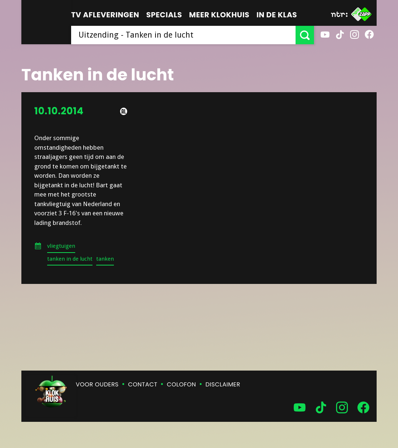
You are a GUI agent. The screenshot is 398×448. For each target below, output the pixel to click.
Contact (142, 384)
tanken (105, 259)
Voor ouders (97, 384)
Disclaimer (223, 384)
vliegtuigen (61, 246)
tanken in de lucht (69, 259)
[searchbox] (183, 35)
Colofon (181, 384)
